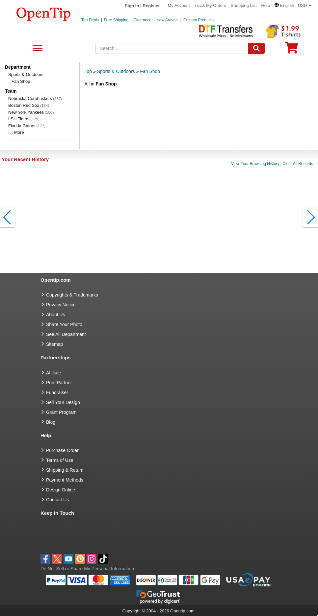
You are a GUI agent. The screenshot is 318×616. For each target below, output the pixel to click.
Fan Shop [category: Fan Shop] (150, 71)
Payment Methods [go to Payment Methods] (64, 480)
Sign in (132, 5)
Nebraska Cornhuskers (30, 98)
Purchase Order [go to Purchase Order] (62, 450)
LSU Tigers (18, 118)
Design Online (60, 489)
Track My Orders (210, 5)
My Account (179, 5)
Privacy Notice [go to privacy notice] (60, 304)
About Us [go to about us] (55, 314)
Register (151, 5)
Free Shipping (116, 20)
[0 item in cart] (291, 50)
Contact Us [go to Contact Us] (57, 499)
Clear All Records (297, 163)
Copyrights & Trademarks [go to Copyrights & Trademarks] (72, 294)
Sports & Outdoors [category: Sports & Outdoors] (116, 71)
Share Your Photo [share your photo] (64, 324)
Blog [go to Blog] (50, 422)
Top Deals (90, 20)
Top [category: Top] (88, 71)
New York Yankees (26, 112)
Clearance (142, 20)
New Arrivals (167, 20)
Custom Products (198, 20)
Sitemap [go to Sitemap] (54, 344)
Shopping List (244, 5)
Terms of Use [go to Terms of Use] (59, 460)
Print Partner (59, 382)
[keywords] (172, 48)
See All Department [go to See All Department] (66, 334)
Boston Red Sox (23, 105)
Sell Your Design (63, 402)
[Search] (256, 48)
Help (265, 5)
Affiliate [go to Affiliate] (53, 372)
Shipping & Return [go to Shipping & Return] (65, 470)
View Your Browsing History (255, 163)
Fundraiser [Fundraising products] (57, 392)
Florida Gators (21, 125)
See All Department (36, 48)
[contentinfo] (43, 13)
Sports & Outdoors (25, 74)
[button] (293, 5)
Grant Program (61, 412)
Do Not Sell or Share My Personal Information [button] (87, 568)
